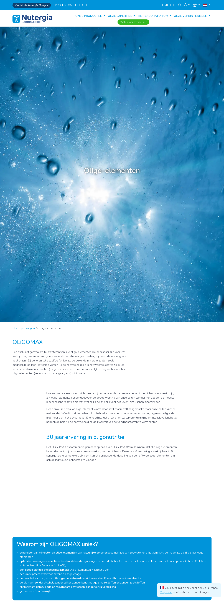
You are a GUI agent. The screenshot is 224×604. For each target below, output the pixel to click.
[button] (187, 5)
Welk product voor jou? (133, 22)
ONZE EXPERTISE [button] (120, 16)
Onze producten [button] (89, 16)
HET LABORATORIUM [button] (153, 16)
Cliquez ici (166, 592)
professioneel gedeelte (72, 5)
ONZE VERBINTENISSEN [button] (191, 16)
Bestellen (168, 5)
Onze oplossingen (23, 328)
